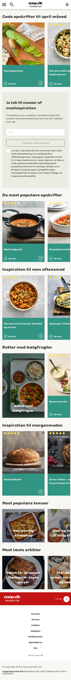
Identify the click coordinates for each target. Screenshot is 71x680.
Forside (35, 614)
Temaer (35, 619)
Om (35, 648)
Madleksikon (35, 636)
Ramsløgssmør (13, 70)
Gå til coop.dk (35, 655)
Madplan (35, 631)
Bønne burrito (58, 401)
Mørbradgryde (13, 249)
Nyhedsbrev (35, 642)
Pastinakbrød (12, 479)
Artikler (35, 625)
